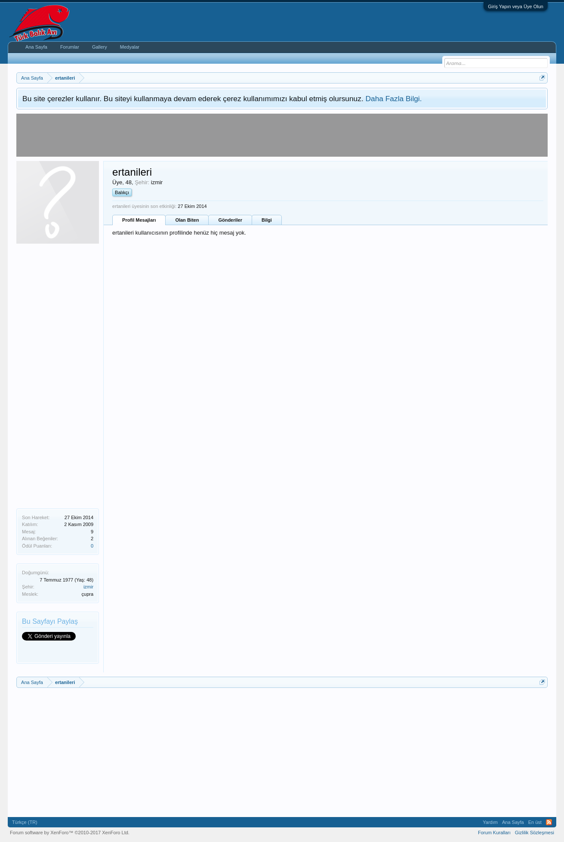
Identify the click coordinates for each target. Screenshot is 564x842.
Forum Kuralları (494, 832)
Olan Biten (187, 220)
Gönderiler (230, 220)
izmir (88, 586)
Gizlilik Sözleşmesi (534, 832)
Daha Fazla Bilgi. (394, 98)
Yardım (490, 822)
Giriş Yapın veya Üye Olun (515, 6)
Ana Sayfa (36, 47)
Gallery (99, 47)
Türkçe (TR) (24, 822)
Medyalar (129, 47)
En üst (535, 822)
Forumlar (69, 47)
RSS (549, 822)
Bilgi (267, 220)
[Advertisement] (57, 375)
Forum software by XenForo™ (69, 832)
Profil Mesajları (139, 220)
